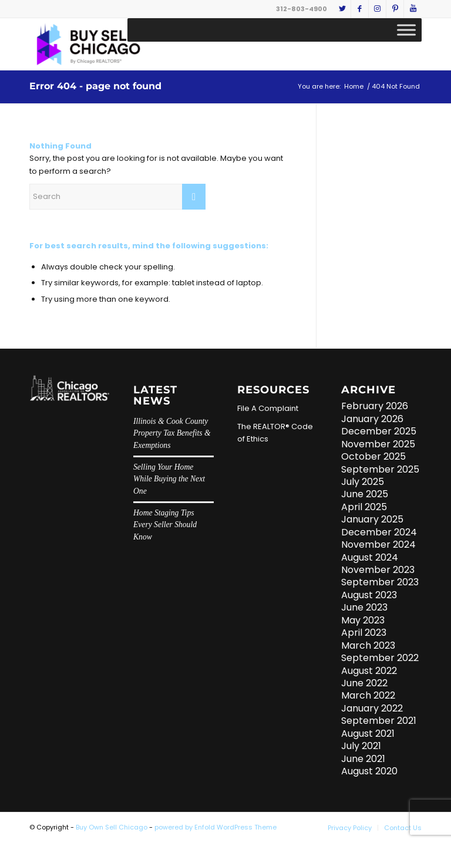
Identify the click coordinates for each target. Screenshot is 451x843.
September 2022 (380, 658)
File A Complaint (267, 408)
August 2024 (369, 557)
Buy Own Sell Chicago (111, 827)
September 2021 (378, 720)
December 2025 (378, 431)
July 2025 (362, 481)
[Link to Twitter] (342, 9)
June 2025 (364, 494)
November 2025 (378, 444)
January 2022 (372, 708)
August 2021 (368, 733)
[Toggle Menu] (406, 29)
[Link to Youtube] (413, 9)
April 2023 (363, 632)
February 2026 (374, 406)
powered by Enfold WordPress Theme (215, 827)
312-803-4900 (301, 9)
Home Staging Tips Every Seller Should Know (165, 524)
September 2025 (380, 469)
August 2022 (369, 670)
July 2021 (361, 746)
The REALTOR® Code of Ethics (275, 432)
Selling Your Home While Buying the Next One (169, 479)
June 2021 (363, 759)
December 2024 (379, 532)
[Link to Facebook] (359, 9)
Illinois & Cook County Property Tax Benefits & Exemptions (172, 433)
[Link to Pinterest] (394, 9)
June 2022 (364, 683)
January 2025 (372, 519)
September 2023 (380, 582)
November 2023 (378, 569)
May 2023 (363, 620)
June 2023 (364, 607)
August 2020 (369, 771)
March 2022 (368, 695)
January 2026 (372, 419)
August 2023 (369, 595)
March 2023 (368, 645)
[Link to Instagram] (377, 9)
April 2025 (364, 507)
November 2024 (378, 544)
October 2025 (373, 456)
